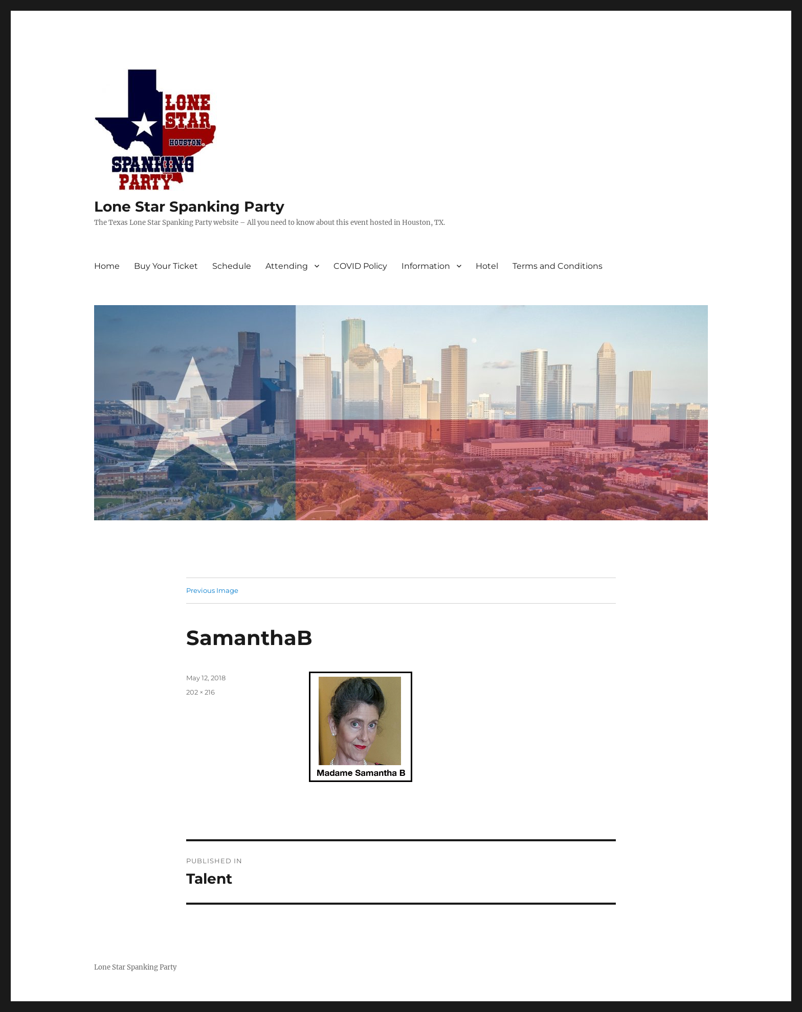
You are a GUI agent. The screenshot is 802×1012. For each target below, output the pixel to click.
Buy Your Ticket (166, 266)
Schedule (231, 266)
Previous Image (212, 590)
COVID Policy (360, 266)
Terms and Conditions (558, 266)
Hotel (487, 266)
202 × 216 (200, 692)
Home (107, 266)
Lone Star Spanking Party (189, 206)
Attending (286, 266)
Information (426, 266)
